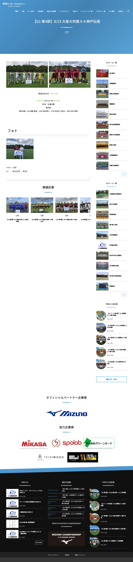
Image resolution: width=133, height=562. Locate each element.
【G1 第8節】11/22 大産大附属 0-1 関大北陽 (116, 350)
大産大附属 (40, 100)
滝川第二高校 (113, 225)
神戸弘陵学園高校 (114, 124)
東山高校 (112, 73)
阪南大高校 (112, 145)
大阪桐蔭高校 (113, 155)
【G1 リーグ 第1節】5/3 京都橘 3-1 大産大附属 (116, 314)
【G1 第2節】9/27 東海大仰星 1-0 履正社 (42, 222)
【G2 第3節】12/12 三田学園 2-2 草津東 (73, 517)
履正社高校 (112, 114)
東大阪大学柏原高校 (115, 276)
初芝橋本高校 (113, 245)
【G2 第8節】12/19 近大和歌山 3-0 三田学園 (73, 510)
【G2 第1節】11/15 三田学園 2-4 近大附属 (117, 326)
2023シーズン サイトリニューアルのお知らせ (31, 491)
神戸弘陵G (54, 93)
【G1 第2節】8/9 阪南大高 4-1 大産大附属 (17, 222)
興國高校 (112, 104)
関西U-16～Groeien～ (14, 4)
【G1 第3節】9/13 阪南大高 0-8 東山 (66, 221)
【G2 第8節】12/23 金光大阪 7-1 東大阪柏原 (73, 504)
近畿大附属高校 (114, 165)
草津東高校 (112, 214)
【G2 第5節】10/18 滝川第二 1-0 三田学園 (113, 492)
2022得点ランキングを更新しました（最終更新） (30, 532)
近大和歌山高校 (114, 266)
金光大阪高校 (113, 204)
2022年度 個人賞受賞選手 (27, 522)
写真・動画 (113, 379)
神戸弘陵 (57, 100)
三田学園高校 (113, 235)
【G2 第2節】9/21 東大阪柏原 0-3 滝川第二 (113, 529)
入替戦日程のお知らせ (26, 512)
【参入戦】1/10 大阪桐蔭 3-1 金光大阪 (73, 492)
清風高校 (112, 286)
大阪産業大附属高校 (115, 194)
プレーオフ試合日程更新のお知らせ (30, 502)
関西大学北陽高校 (114, 135)
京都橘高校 (112, 83)
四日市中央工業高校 (115, 255)
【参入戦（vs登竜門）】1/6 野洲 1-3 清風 (73, 498)
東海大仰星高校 (114, 94)
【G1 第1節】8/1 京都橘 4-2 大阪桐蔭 (117, 338)
